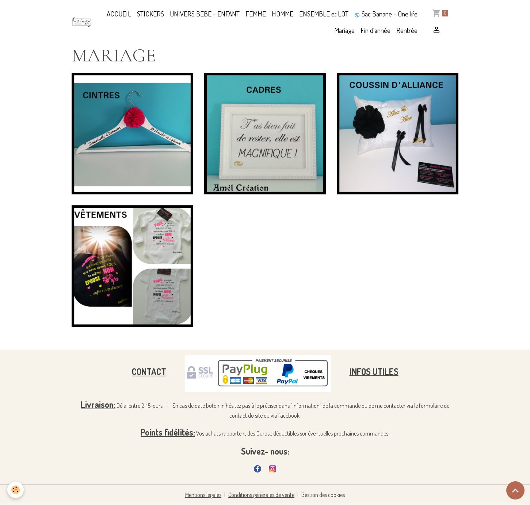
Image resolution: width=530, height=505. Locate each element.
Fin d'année (375, 30)
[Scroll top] (515, 490)
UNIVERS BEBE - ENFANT (205, 13)
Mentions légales (203, 494)
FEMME (255, 13)
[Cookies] (15, 490)
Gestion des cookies (323, 494)
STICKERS (150, 13)
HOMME (282, 13)
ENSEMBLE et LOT (323, 13)
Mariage (344, 30)
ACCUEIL (119, 13)
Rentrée (406, 30)
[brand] (81, 22)
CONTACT (149, 371)
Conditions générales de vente (261, 494)
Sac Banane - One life (385, 13)
